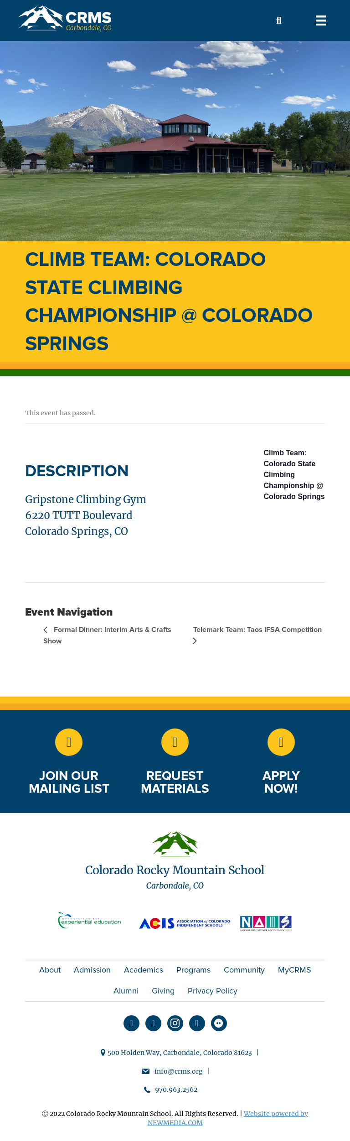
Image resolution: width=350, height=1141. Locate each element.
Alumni (126, 991)
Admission (92, 970)
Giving (163, 991)
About (50, 970)
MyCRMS (294, 970)
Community (244, 970)
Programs (193, 970)
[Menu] (320, 20)
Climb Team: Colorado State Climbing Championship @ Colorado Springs (294, 474)
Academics (143, 970)
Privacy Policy (212, 991)
